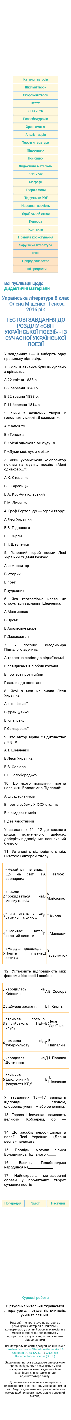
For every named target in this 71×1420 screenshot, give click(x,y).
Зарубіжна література (35, 245)
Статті (35, 103)
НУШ (35, 253)
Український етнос (35, 213)
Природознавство (35, 261)
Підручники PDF (35, 198)
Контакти (35, 229)
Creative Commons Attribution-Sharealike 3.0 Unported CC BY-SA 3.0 (35, 1351)
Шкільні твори (35, 87)
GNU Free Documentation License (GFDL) (36, 1354)
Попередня (12, 1203)
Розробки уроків (35, 119)
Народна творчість (35, 206)
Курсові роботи (35, 1297)
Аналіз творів (35, 135)
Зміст (35, 1203)
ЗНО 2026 (35, 111)
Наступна (58, 1203)
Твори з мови (36, 190)
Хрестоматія (35, 127)
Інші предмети (35, 269)
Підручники (35, 150)
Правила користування (35, 237)
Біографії (35, 182)
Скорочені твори (35, 95)
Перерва (35, 221)
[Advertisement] (35, 36)
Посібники (35, 158)
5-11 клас (36, 174)
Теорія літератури (35, 142)
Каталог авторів (35, 79)
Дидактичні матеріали (35, 166)
